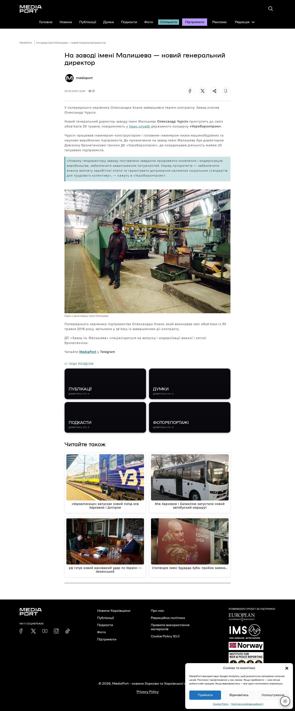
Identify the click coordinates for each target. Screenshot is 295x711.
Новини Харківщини (113, 610)
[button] (287, 668)
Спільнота (168, 22)
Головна (45, 22)
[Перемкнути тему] (285, 701)
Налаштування (273, 695)
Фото (148, 22)
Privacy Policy (148, 691)
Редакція (245, 22)
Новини (66, 22)
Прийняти (205, 695)
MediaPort (25, 43)
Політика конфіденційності (247, 704)
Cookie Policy (221, 704)
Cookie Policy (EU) (165, 636)
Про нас (157, 610)
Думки (108, 22)
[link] (22, 631)
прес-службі (139, 126)
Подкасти (129, 22)
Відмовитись (238, 695)
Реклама (219, 22)
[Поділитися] (214, 91)
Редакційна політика (168, 618)
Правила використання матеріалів (170, 627)
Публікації (87, 22)
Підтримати (194, 22)
